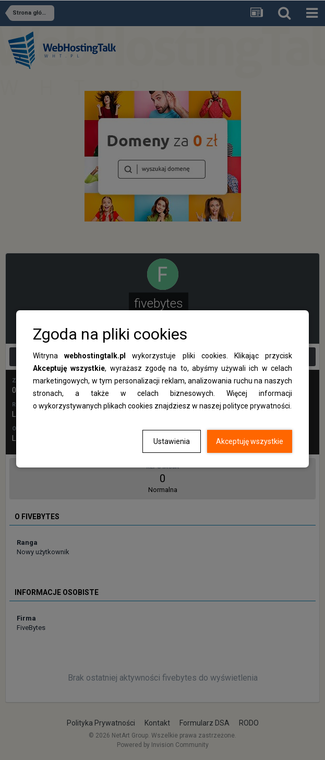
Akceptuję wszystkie (249, 441)
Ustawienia (171, 441)
